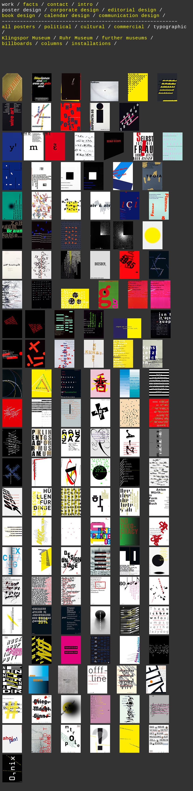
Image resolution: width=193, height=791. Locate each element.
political (59, 27)
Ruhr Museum (76, 38)
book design (18, 15)
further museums (124, 38)
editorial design (132, 10)
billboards (17, 43)
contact (58, 4)
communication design (129, 15)
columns (51, 43)
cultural (94, 27)
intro (85, 4)
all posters (18, 27)
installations (91, 43)
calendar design (67, 15)
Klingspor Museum (26, 38)
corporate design (74, 10)
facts (30, 4)
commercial (129, 27)
